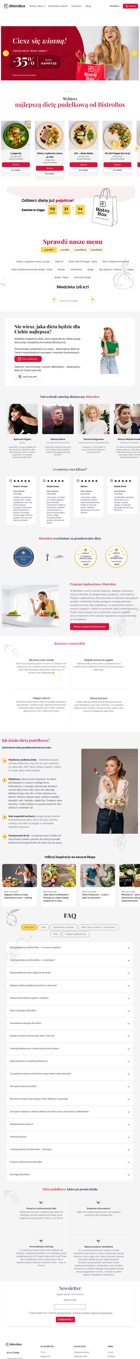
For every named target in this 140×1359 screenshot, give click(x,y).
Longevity (16, 153)
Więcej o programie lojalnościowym (89, 627)
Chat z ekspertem (27, 359)
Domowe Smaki (82, 277)
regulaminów (64, 1313)
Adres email (70, 1300)
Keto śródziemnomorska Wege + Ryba (31, 269)
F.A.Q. (43, 1352)
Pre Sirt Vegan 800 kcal (117, 153)
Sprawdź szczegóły (69, 301)
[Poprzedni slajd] (6, 53)
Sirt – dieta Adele (83, 153)
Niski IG (59, 261)
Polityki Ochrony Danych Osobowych (92, 1313)
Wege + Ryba (61, 277)
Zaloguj (114, 6)
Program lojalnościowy (75, 934)
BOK (56, 934)
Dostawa (76, 6)
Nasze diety (36, 6)
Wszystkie (29, 927)
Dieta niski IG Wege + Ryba (83, 261)
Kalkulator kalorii (58, 6)
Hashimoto (76, 269)
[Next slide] (3, 149)
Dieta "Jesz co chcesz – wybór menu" (98, 927)
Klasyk (61, 269)
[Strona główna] (14, 6)
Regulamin (45, 1356)
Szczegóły (15, 170)
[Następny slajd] (134, 53)
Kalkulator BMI (80, 1356)
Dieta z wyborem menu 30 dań (33, 261)
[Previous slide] (137, 149)
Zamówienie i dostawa (63, 927)
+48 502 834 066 (27, 376)
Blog (88, 6)
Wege (90, 269)
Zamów (130, 6)
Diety (43, 927)
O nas (110, 1352)
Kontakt (111, 1356)
